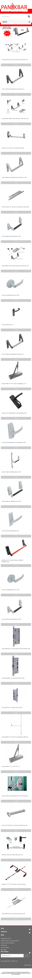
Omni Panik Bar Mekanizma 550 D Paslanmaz (15, 796)
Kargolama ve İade (6, 938)
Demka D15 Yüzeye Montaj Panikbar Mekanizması (12, 560)
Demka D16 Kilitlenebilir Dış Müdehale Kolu (14, 413)
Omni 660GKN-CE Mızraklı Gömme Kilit (13, 678)
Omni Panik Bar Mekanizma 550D (11, 619)
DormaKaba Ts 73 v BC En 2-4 (11, 766)
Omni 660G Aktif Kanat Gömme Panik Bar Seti (15, 118)
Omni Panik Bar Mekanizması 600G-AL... (13, 89)
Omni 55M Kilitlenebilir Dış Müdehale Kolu (14, 442)
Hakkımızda (4, 12)
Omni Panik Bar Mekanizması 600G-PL (13, 354)
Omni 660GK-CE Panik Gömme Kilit (12, 707)
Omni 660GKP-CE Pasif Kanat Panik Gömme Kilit (16, 648)
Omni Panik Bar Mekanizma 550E (11, 472)
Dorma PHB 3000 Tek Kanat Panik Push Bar (15, 825)
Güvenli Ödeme (5, 947)
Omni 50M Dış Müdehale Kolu (10, 531)
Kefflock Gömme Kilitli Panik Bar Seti (12, 854)
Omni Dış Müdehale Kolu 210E (10, 589)
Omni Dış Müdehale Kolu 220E (10, 295)
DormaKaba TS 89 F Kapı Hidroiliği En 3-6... (14, 383)
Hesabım (4, 932)
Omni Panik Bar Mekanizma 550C (11, 236)
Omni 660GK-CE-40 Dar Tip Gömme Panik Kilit (15, 207)
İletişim (20, 12)
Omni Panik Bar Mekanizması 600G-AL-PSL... (14, 177)
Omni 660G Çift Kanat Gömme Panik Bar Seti (15, 59)
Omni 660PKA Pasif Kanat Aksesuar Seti (13, 913)
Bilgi (2, 935)
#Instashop (12, 12)
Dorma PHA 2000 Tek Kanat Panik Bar (13, 148)
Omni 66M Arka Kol (7, 324)
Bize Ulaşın (3, 949)
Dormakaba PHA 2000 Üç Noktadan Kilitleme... (15, 737)
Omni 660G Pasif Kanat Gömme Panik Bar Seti (15, 265)
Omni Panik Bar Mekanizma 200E (11, 501)
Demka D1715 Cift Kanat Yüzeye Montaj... (14, 884)
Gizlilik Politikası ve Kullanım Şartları (10, 940)
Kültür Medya (27, 965)
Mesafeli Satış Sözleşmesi (7, 943)
